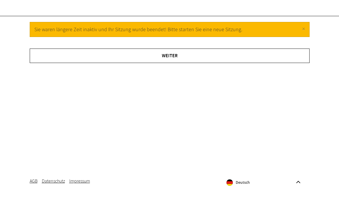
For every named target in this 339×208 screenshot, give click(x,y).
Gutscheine (52, 10)
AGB (34, 186)
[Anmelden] (284, 10)
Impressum (79, 186)
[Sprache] (262, 188)
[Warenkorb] (301, 10)
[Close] (303, 34)
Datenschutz (53, 186)
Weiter (169, 61)
